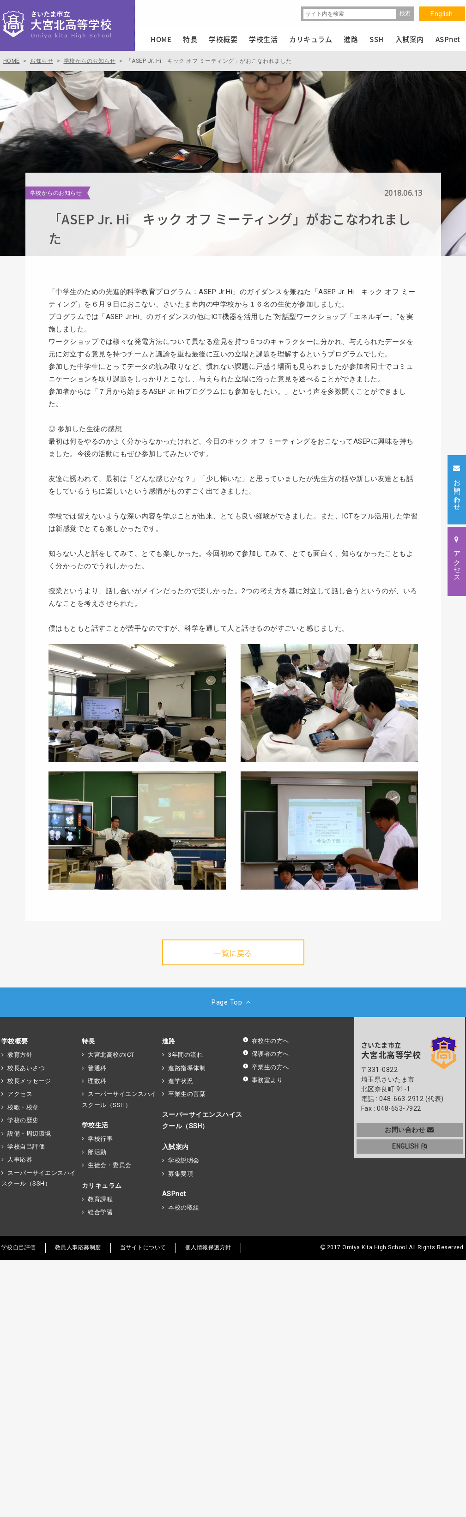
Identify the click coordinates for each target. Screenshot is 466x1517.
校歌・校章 (23, 1107)
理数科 (97, 1081)
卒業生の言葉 (187, 1093)
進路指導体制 (187, 1068)
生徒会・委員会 (110, 1165)
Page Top (233, 1002)
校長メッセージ (29, 1081)
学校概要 (14, 1041)
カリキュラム (102, 1185)
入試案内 (175, 1146)
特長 (88, 1041)
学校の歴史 (23, 1120)
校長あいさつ (26, 1068)
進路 (169, 1041)
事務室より (262, 1080)
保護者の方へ (265, 1053)
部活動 (97, 1152)
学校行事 (100, 1138)
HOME (161, 39)
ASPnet (174, 1194)
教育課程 (100, 1199)
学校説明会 (184, 1160)
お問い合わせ (409, 1129)
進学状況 (180, 1081)
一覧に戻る (233, 952)
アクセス (19, 1093)
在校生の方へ (265, 1040)
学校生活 (95, 1125)
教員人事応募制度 (78, 1247)
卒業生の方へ (265, 1067)
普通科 (97, 1068)
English (441, 14)
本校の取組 (184, 1207)
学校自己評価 (26, 1146)
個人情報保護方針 (208, 1247)
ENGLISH (409, 1146)
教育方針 (19, 1054)
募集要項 (180, 1173)
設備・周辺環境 (29, 1133)
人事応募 (19, 1159)
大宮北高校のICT (111, 1054)
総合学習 (100, 1212)
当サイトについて (143, 1247)
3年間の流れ (185, 1054)
